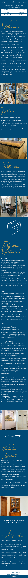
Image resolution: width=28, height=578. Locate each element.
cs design (14, 576)
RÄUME (7, 12)
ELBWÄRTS (21, 12)
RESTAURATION (21, 9)
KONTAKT (20, 14)
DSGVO (8, 574)
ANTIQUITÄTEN (7, 14)
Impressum (14, 574)
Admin (19, 574)
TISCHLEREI (7, 9)
